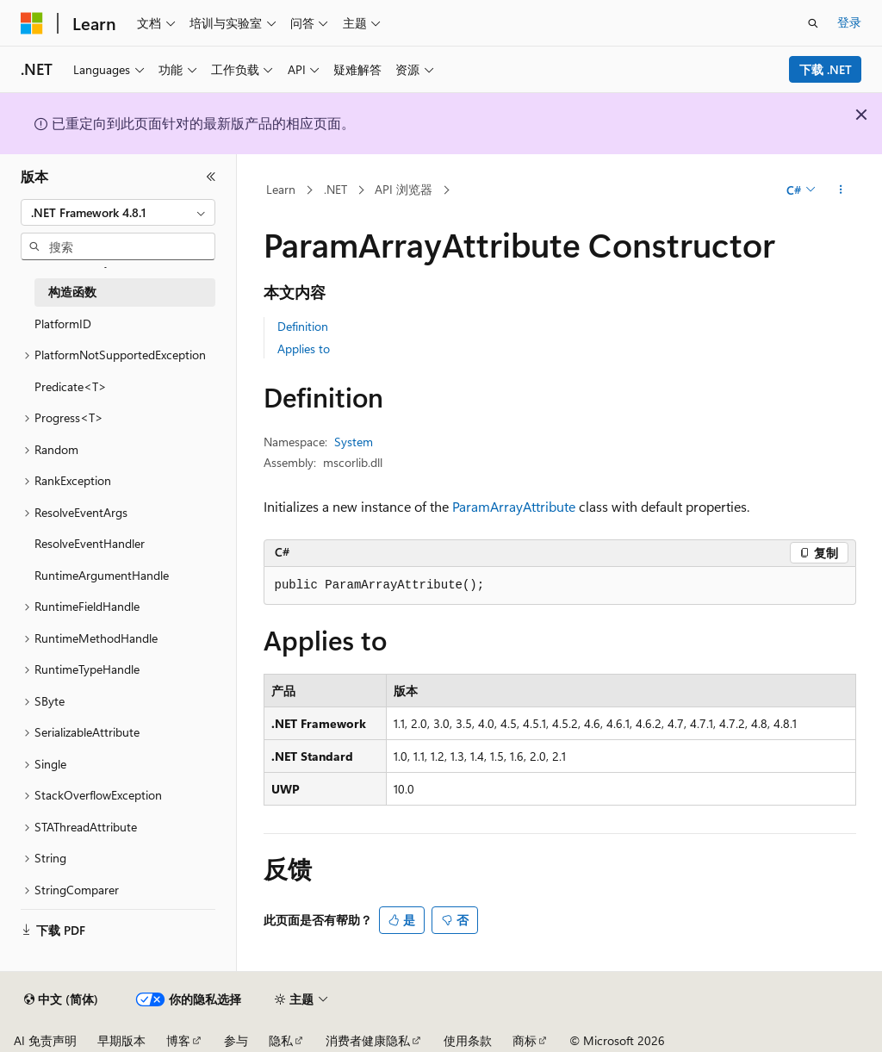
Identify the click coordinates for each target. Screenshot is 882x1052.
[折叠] (211, 176)
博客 (178, 1040)
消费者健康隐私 (368, 1040)
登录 (849, 22)
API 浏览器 (403, 189)
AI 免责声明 (45, 1040)
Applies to (303, 348)
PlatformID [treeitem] (62, 323)
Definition (302, 326)
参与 (236, 1040)
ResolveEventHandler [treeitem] (89, 543)
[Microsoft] (32, 23)
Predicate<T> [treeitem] (70, 386)
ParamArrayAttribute (513, 506)
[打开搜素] (813, 23)
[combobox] (118, 213)
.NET (335, 189)
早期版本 (121, 1040)
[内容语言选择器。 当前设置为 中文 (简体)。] (61, 999)
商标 (524, 1040)
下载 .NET (825, 69)
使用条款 (468, 1040)
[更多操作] (840, 190)
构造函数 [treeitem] (72, 291)
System (353, 441)
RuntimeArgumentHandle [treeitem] (101, 575)
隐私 (281, 1040)
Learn (280, 189)
